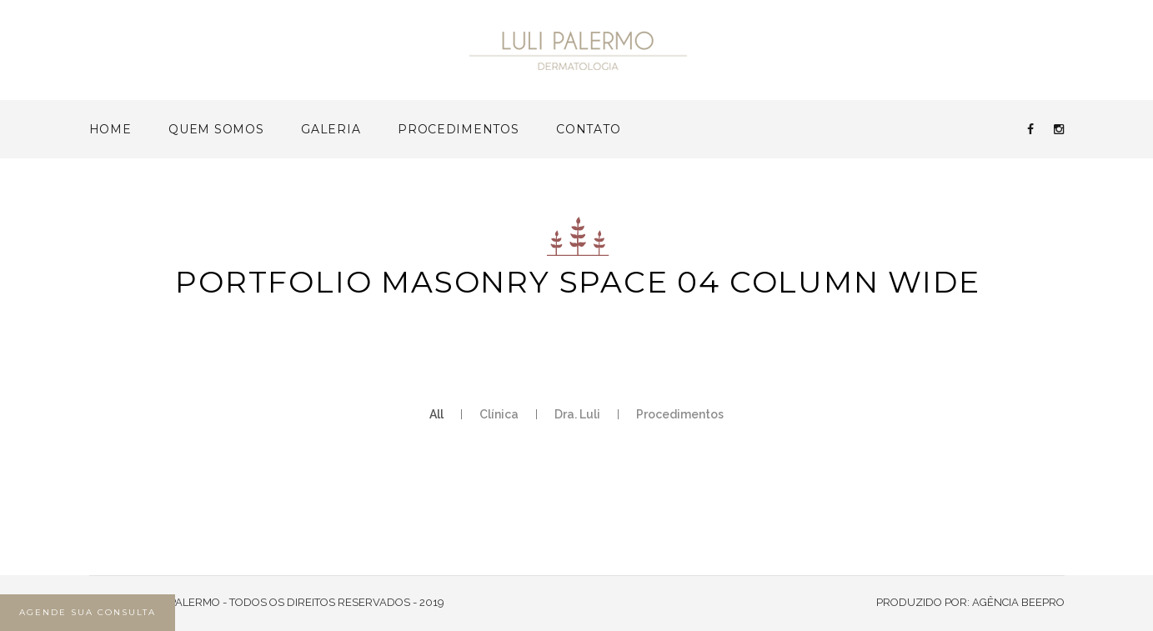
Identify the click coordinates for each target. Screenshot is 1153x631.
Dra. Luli (577, 414)
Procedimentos (680, 414)
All (436, 414)
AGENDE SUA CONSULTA (87, 612)
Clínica (499, 414)
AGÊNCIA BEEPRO (1018, 602)
